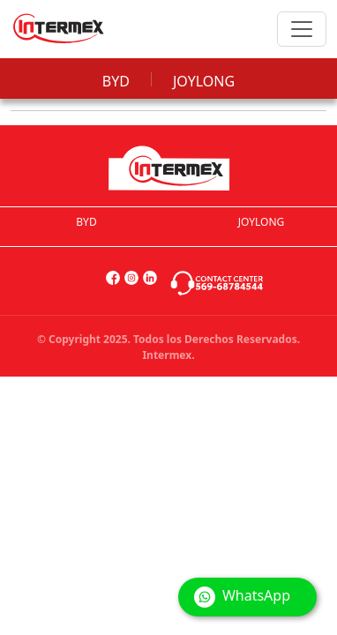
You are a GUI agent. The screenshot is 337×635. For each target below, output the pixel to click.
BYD (116, 81)
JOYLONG (204, 81)
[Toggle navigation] (301, 29)
